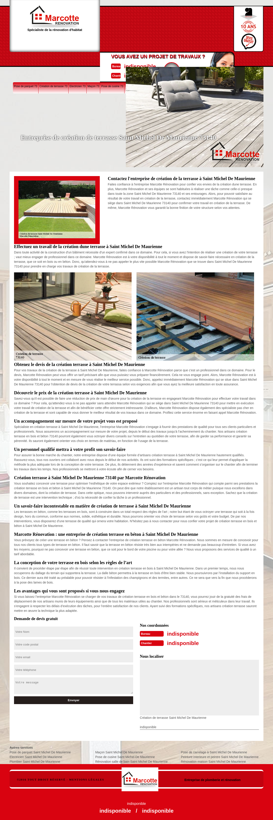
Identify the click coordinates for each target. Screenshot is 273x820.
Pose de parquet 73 (25, 58)
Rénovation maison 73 (201, 58)
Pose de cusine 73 (112, 58)
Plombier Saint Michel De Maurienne (35, 760)
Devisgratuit (157, 27)
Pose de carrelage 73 (173, 58)
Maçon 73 (93, 58)
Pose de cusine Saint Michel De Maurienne (125, 756)
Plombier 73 (252, 58)
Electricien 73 (77, 58)
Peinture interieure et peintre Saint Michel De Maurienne (220, 756)
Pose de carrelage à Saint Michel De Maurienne (214, 751)
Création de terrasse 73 (53, 58)
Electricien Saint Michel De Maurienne (36, 756)
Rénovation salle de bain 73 (142, 58)
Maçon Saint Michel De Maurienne (119, 751)
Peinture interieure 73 (230, 58)
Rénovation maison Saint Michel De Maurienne (213, 760)
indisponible (123, 23)
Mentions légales (86, 778)
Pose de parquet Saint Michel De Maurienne (40, 751)
